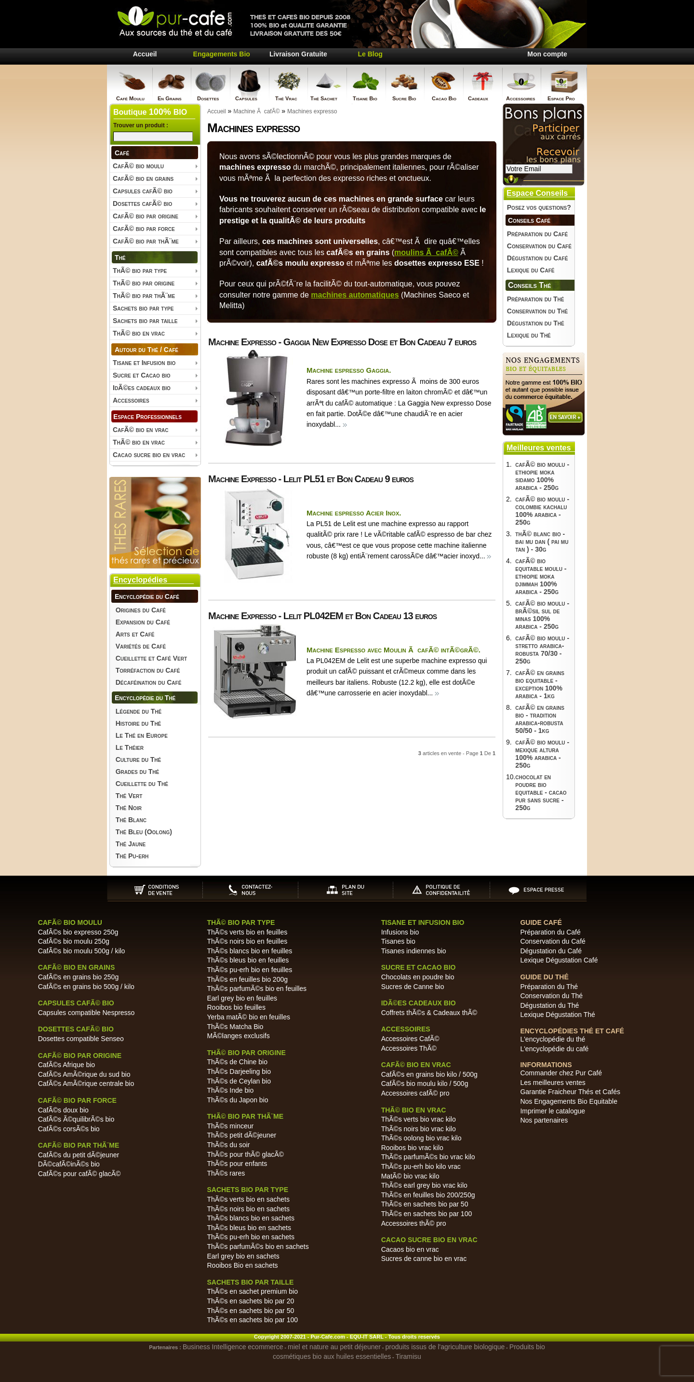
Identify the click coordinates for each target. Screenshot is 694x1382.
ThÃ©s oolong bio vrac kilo (421, 1138)
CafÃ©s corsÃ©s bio (69, 1129)
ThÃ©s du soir (228, 1145)
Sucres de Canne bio (412, 986)
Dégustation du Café (537, 258)
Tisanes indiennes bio (413, 951)
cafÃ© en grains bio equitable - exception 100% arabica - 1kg (539, 684)
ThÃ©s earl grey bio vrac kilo (424, 1185)
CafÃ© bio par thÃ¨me (146, 241)
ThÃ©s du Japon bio (237, 1100)
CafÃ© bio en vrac (141, 430)
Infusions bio (400, 932)
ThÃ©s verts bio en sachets (248, 1199)
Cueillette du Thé (142, 783)
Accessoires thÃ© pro (413, 1223)
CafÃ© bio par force (144, 228)
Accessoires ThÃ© (409, 1048)
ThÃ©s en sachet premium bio (252, 1291)
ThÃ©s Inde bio (230, 1090)
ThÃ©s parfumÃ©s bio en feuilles (257, 988)
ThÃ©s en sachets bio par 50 (250, 1310)
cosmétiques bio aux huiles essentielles (332, 1356)
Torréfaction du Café (148, 670)
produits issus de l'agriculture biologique (445, 1347)
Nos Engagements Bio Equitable (568, 1101)
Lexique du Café (531, 270)
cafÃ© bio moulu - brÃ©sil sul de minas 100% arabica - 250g (542, 614)
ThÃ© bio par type (140, 270)
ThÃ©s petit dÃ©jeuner (241, 1135)
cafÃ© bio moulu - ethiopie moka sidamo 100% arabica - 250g (542, 476)
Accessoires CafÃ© (410, 1039)
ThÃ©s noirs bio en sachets (248, 1209)
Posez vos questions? (539, 207)
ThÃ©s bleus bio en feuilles (248, 960)
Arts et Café (135, 634)
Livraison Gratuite (298, 54)
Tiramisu (408, 1356)
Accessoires (131, 400)
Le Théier (130, 747)
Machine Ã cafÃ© (256, 111)
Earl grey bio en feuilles (242, 998)
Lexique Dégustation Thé (557, 1014)
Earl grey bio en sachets (243, 1256)
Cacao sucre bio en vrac (149, 455)
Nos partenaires (544, 1120)
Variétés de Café (141, 646)
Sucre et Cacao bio (141, 375)
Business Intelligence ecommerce (233, 1347)
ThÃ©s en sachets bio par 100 (252, 1320)
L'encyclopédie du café (554, 1049)
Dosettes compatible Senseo (81, 1039)
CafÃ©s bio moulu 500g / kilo (81, 951)
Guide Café (540, 922)
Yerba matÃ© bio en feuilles (248, 1017)
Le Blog (370, 54)
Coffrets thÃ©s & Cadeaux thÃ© (429, 1012)
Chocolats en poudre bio (417, 977)
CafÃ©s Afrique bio (66, 1065)
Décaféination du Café (149, 682)
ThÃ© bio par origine (143, 283)
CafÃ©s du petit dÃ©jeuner (79, 1155)
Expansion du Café (143, 622)
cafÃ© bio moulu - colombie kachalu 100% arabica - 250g (542, 510)
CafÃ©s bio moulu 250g (73, 941)
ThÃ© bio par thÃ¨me (144, 295)
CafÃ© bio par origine (145, 216)
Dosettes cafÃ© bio (142, 203)
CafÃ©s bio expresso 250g (78, 932)
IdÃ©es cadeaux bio (142, 388)
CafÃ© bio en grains (143, 178)
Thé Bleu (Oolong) (144, 832)
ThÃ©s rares (226, 1173)
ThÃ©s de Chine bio (237, 1062)
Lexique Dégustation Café (559, 960)
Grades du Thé (138, 771)
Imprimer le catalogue (552, 1111)
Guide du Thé (544, 977)
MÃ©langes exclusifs (238, 1036)
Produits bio (527, 1347)
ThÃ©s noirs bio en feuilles (247, 941)
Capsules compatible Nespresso (86, 1012)
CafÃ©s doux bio (63, 1110)
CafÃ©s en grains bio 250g (78, 977)
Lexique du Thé (529, 335)
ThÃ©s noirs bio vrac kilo (418, 1129)
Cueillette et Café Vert (151, 658)
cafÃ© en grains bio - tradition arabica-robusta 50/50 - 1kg (539, 719)
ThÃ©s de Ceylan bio (239, 1081)
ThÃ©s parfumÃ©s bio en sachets (257, 1246)
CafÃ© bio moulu (138, 166)
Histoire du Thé (138, 723)
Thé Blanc (131, 820)
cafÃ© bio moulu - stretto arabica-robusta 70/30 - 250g (542, 649)
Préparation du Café (537, 234)
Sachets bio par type (143, 308)
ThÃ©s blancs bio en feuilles (249, 951)
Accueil (145, 54)
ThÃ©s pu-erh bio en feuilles (249, 970)
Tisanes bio (398, 941)
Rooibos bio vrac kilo (412, 1148)
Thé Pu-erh (132, 856)
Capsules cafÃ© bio (143, 191)
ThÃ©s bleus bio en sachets (249, 1228)
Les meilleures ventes (552, 1082)
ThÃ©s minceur (230, 1126)
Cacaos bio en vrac (410, 1249)
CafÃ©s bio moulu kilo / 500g (424, 1083)
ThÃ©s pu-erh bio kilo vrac (421, 1166)
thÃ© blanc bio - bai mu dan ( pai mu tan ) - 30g (541, 541)
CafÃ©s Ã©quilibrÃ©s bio (76, 1119)
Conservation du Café (539, 246)
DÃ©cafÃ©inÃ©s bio (69, 1164)
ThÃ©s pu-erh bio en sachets (250, 1237)
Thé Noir (129, 808)
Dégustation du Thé (535, 323)
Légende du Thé (138, 711)
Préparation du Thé (535, 299)
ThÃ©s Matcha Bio (235, 1026)
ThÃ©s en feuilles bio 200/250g (428, 1195)
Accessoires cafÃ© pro (415, 1093)
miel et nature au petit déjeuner (334, 1347)
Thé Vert (129, 795)
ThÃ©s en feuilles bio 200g (247, 979)
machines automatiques (355, 295)
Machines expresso (312, 111)
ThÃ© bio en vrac (139, 333)
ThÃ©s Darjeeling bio (239, 1071)
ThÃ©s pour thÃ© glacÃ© (245, 1154)
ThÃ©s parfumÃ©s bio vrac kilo (428, 1157)
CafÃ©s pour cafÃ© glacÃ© (79, 1174)
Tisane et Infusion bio (144, 362)
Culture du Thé (138, 759)
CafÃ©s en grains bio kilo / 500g (429, 1074)
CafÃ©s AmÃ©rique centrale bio (86, 1083)
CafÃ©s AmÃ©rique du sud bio (84, 1074)
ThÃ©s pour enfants (237, 1163)
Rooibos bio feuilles (236, 1007)
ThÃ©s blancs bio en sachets (250, 1218)
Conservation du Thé (537, 311)
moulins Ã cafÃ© (426, 252)
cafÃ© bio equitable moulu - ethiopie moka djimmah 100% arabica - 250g (540, 576)
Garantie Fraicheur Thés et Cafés (570, 1092)
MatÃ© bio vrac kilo (410, 1176)
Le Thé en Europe (142, 735)
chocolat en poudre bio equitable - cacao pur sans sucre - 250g (540, 792)
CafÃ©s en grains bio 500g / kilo (86, 986)
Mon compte (547, 54)
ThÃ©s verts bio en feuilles (247, 932)
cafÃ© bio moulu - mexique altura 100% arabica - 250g (542, 753)
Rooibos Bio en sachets (242, 1265)
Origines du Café (141, 610)
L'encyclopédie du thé (552, 1039)
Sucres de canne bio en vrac (424, 1258)
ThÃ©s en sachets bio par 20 (250, 1301)
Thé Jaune (131, 844)
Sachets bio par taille (145, 321)
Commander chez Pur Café (561, 1073)
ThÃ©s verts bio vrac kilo (418, 1119)
